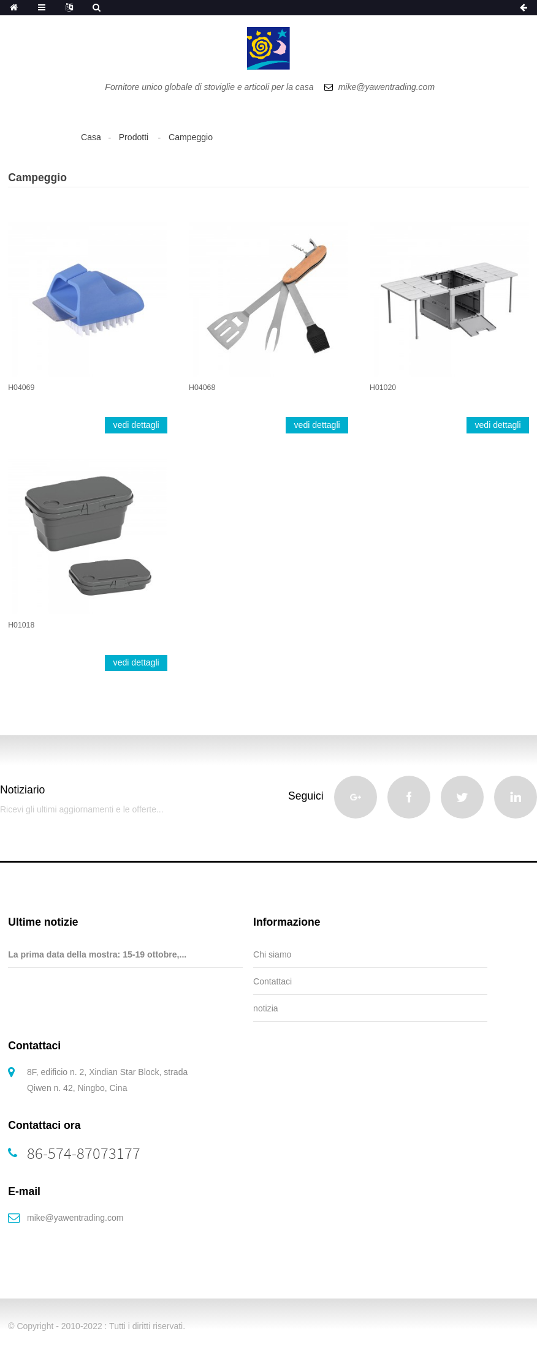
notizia (265, 1008)
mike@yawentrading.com (75, 1218)
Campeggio (191, 137)
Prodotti (134, 137)
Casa (91, 137)
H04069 (21, 387)
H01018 (21, 625)
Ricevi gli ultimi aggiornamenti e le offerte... (82, 809)
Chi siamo (272, 954)
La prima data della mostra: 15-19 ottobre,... (97, 954)
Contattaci (272, 981)
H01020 (383, 387)
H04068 (202, 387)
